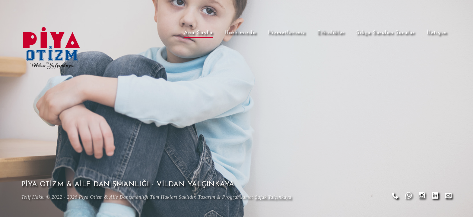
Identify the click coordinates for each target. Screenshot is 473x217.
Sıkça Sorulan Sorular (385, 32)
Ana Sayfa (198, 32)
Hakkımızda (240, 32)
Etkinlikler (331, 32)
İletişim (437, 32)
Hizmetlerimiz (287, 32)
